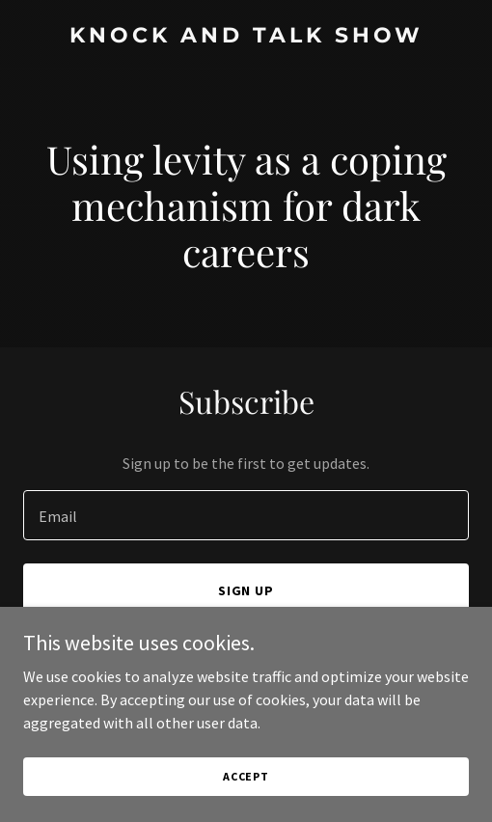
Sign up (246, 590)
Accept (246, 802)
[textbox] (246, 515)
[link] (246, 36)
